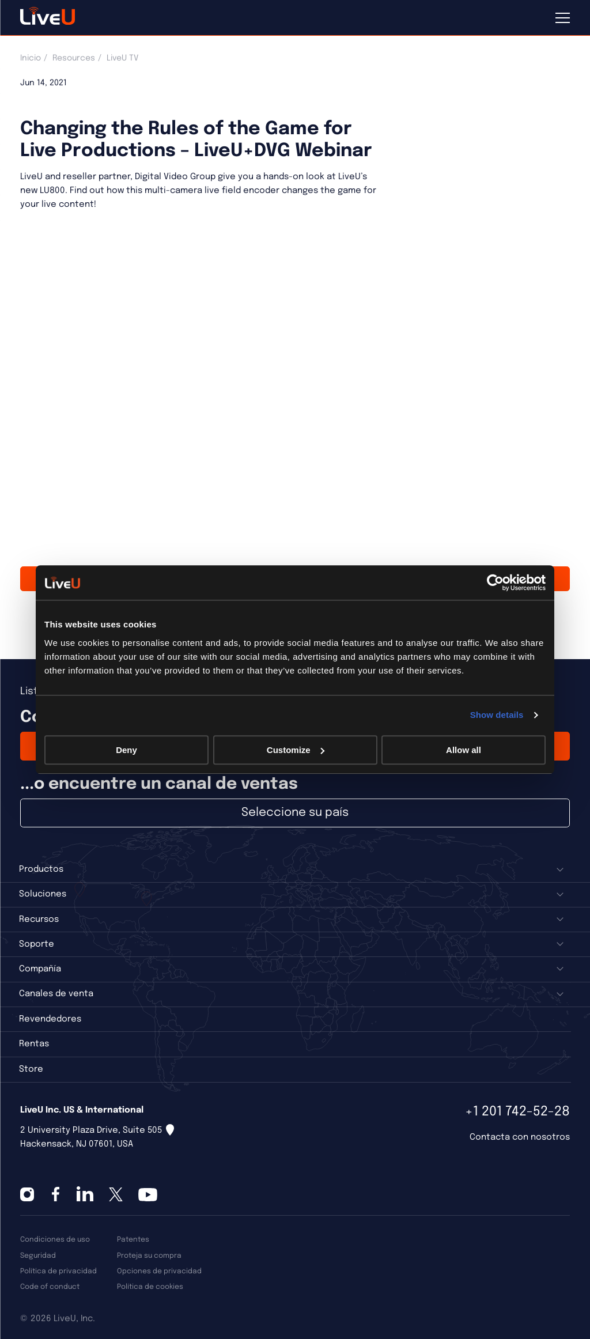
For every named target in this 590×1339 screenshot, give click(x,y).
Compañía (40, 969)
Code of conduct (50, 1287)
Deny (126, 750)
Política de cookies (150, 1287)
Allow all (463, 750)
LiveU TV (122, 58)
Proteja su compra (149, 1255)
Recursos (39, 919)
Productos (41, 869)
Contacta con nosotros (520, 1137)
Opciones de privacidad (159, 1271)
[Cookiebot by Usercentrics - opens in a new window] (495, 582)
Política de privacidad (58, 1271)
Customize (295, 750)
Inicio (30, 58)
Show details (497, 715)
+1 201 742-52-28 (517, 1111)
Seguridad (38, 1255)
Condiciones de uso (55, 1239)
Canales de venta (56, 993)
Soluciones (42, 894)
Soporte (36, 944)
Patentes (133, 1239)
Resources (73, 58)
